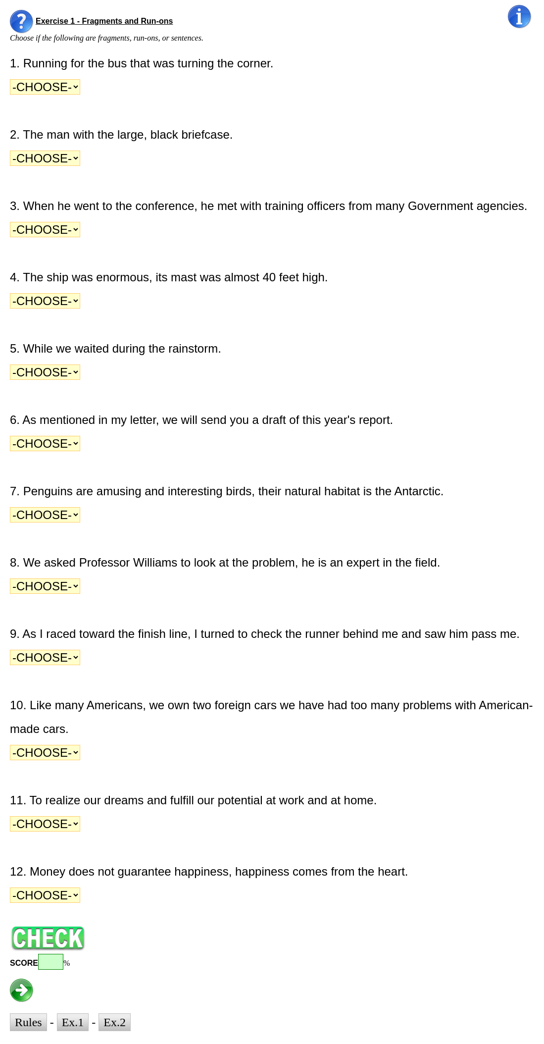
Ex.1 (73, 1022)
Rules (28, 1022)
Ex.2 (114, 1022)
